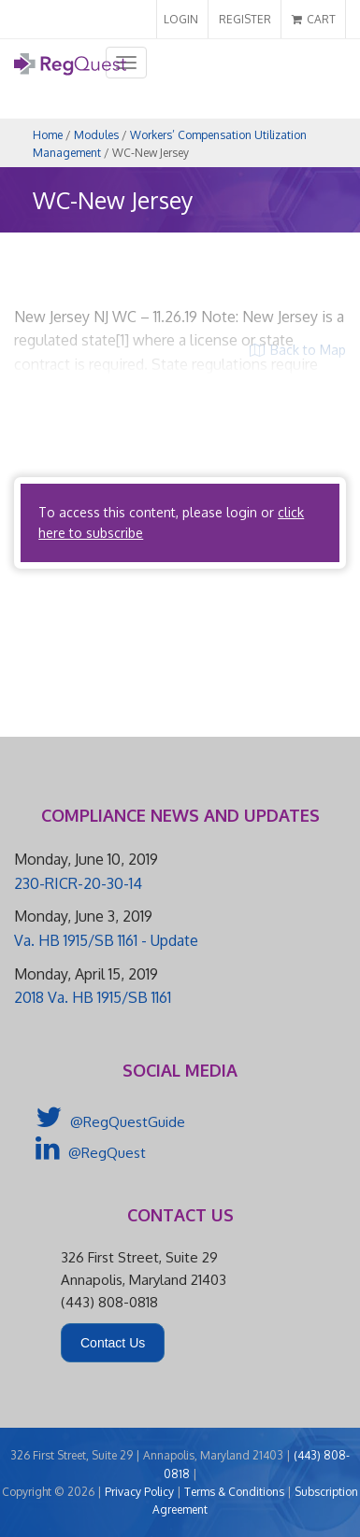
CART (314, 19)
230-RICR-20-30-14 (78, 883)
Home (48, 135)
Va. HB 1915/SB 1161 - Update (106, 940)
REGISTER (245, 19)
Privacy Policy (139, 1492)
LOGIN (181, 19)
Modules (96, 135)
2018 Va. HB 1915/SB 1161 (92, 997)
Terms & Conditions (234, 1492)
